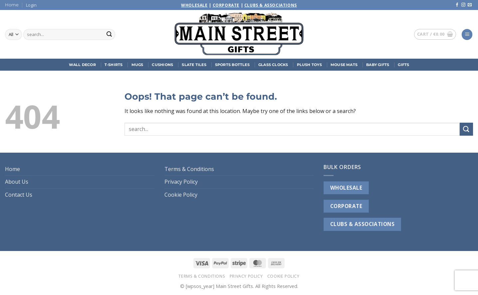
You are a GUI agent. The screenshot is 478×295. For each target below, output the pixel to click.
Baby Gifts (377, 64)
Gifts (403, 64)
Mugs (137, 64)
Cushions (162, 64)
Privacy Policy (181, 181)
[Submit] (109, 34)
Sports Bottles (232, 64)
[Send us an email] (470, 5)
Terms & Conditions (189, 169)
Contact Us (18, 194)
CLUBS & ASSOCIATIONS (362, 224)
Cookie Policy (180, 194)
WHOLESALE (346, 187)
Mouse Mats (344, 64)
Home (12, 4)
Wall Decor (82, 64)
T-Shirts (114, 64)
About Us (16, 181)
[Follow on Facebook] (457, 5)
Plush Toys (309, 64)
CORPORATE (346, 206)
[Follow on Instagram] (463, 5)
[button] (31, 5)
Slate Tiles (194, 64)
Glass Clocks (273, 64)
